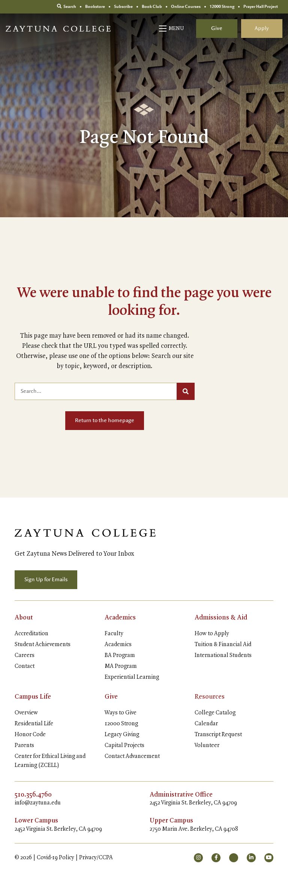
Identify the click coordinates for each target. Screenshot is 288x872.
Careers (24, 655)
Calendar (206, 724)
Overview (26, 713)
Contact (24, 666)
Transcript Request (218, 735)
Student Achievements (42, 645)
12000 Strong (121, 724)
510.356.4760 (33, 794)
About (24, 617)
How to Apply (212, 634)
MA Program (121, 666)
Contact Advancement (132, 756)
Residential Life (34, 724)
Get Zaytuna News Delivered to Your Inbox (74, 553)
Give (216, 29)
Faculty (114, 634)
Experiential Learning (132, 677)
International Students (223, 655)
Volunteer (207, 746)
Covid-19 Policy (55, 858)
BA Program (120, 655)
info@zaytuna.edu (38, 803)
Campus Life (33, 696)
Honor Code (30, 735)
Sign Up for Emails (46, 580)
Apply (262, 29)
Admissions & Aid (221, 617)
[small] (198, 857)
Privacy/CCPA (96, 858)
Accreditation (31, 634)
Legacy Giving (122, 735)
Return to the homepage (104, 421)
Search (66, 6)
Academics (120, 617)
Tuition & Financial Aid (223, 645)
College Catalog (215, 713)
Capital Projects (124, 746)
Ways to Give (120, 713)
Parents (24, 746)
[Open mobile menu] (172, 28)
